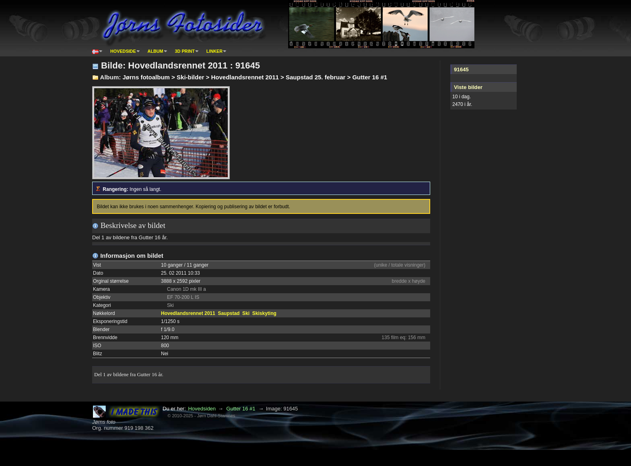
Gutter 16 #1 (240, 409)
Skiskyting (264, 313)
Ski (246, 313)
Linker (214, 51)
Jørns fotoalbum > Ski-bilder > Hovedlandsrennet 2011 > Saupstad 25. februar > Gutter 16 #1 (254, 77)
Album (155, 51)
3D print (185, 51)
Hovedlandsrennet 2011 (188, 313)
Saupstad (228, 313)
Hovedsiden (202, 409)
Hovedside (123, 51)
